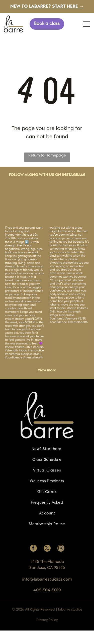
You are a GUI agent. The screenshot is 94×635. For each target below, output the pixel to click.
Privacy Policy (47, 620)
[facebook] (33, 549)
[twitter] (47, 549)
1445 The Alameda (47, 562)
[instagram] (60, 549)
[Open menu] (86, 24)
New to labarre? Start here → (47, 6)
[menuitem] (47, 449)
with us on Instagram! (62, 175)
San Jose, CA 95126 (47, 568)
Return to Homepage (47, 156)
